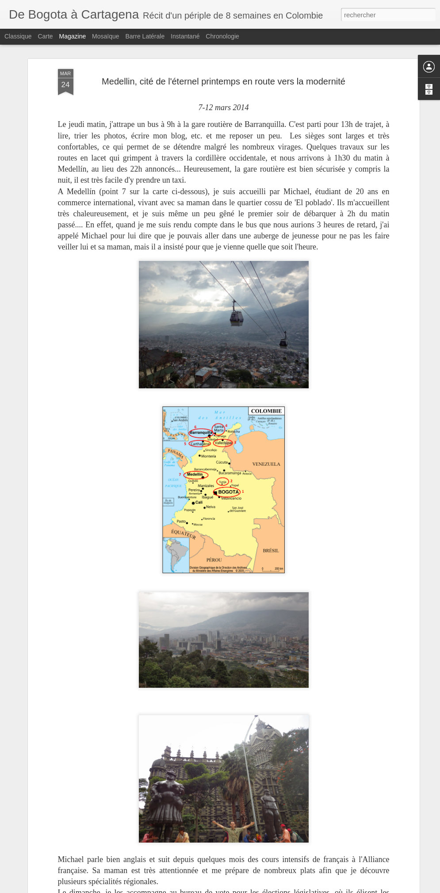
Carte (45, 36)
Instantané (185, 36)
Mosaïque (105, 36)
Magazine (72, 36)
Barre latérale (145, 36)
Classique (17, 36)
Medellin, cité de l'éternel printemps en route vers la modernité (223, 81)
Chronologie (222, 36)
